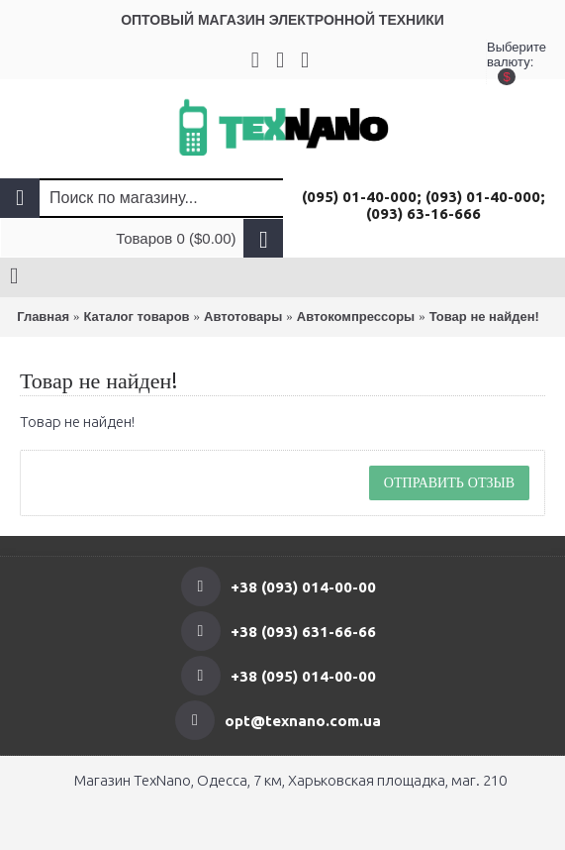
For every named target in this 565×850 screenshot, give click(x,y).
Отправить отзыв (449, 482)
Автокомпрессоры (356, 316)
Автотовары (243, 316)
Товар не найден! (484, 316)
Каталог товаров (137, 316)
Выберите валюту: (506, 59)
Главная (43, 316)
